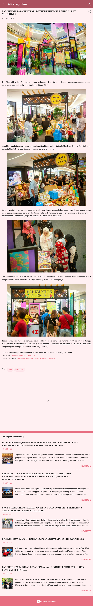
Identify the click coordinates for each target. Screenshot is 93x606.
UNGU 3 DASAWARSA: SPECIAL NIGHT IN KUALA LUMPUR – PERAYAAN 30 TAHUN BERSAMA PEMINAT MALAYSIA (42, 509)
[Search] (89, 5)
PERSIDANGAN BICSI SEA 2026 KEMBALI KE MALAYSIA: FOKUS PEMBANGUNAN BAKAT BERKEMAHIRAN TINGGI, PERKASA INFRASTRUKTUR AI (36, 476)
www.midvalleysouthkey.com (23, 355)
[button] (89, 12)
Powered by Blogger (46, 601)
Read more (86, 466)
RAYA (10, 370)
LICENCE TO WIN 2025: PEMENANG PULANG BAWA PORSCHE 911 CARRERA (43, 538)
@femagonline (17, 4)
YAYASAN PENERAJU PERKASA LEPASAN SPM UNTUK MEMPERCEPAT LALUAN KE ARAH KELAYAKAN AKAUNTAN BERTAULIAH (40, 444)
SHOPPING (19, 370)
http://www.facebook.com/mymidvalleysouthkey (36, 358)
